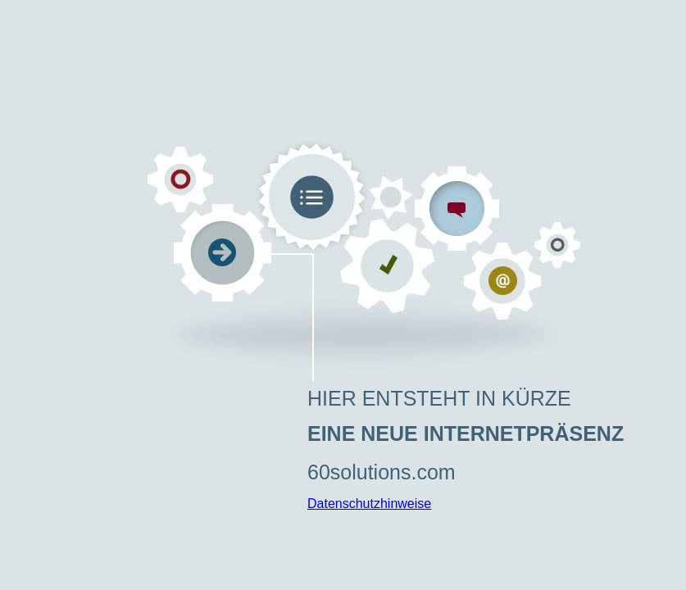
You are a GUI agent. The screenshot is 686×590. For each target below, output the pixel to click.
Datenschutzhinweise (369, 504)
